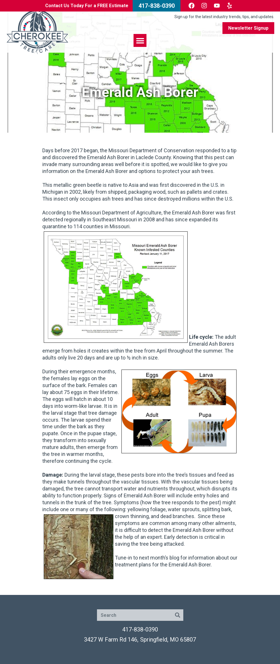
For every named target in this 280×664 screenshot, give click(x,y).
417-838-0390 (140, 629)
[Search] (177, 615)
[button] (140, 40)
